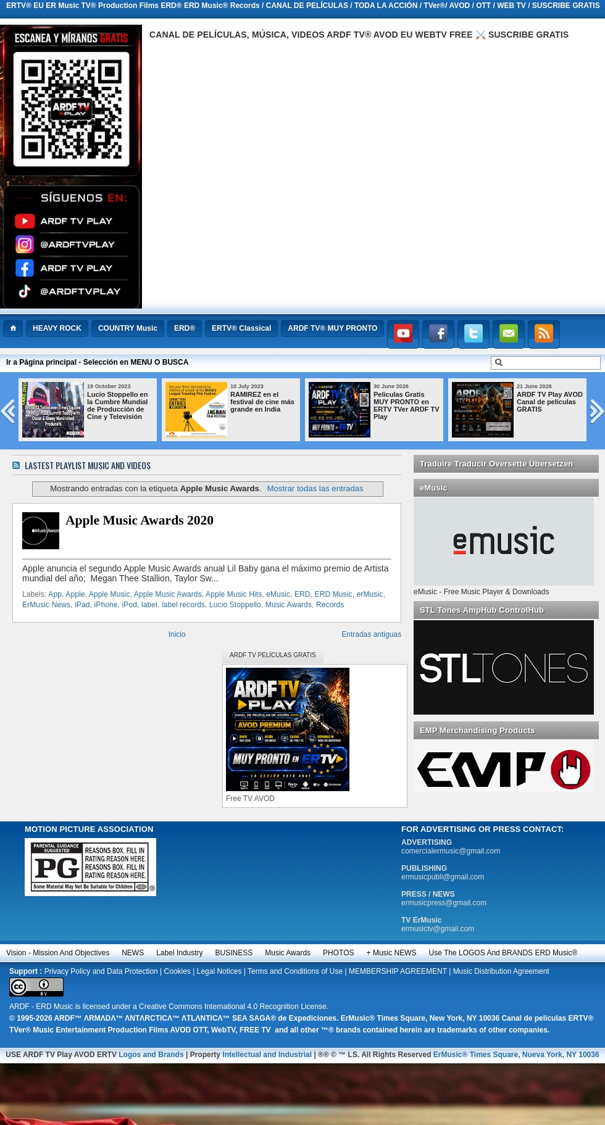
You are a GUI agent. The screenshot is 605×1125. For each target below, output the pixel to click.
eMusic (278, 594)
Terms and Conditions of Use (295, 971)
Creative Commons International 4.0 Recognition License (233, 1006)
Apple (75, 594)
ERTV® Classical (241, 328)
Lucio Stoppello (235, 604)
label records (183, 604)
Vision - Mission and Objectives (57, 953)
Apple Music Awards (168, 594)
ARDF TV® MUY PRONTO (332, 328)
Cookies (177, 971)
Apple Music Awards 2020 (139, 520)
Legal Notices (219, 971)
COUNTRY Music (127, 328)
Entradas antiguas (371, 634)
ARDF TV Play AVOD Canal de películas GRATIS (569, 402)
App (55, 594)
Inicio (177, 634)
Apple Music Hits (234, 594)
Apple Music (109, 594)
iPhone (105, 604)
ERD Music (334, 594)
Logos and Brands (151, 1054)
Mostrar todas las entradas (315, 488)
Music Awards (288, 604)
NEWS (133, 953)
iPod (129, 604)
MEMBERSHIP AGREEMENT (398, 971)
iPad (82, 604)
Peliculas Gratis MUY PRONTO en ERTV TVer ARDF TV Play (426, 405)
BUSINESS (234, 953)
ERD (302, 594)
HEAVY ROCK (57, 328)
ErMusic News (46, 604)
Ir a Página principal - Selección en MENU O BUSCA (97, 362)
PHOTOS (338, 953)
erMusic (370, 594)
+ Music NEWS (392, 953)
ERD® (184, 328)
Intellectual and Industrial (267, 1054)
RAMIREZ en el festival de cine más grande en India (281, 402)
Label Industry (179, 953)
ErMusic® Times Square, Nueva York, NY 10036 (516, 1054)
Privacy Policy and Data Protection (101, 971)
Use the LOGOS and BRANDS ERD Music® (503, 953)
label (149, 604)
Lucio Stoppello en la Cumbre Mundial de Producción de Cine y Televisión (136, 405)
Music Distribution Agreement (501, 971)
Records (330, 604)
